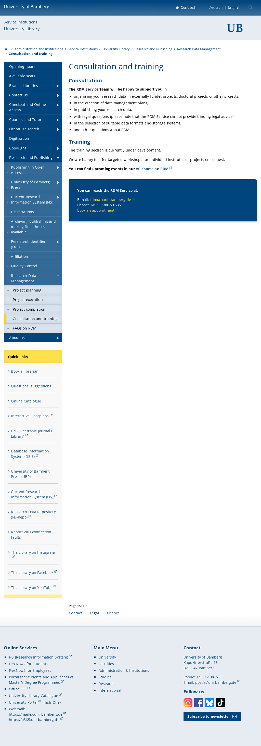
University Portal (23, 702)
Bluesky (209, 702)
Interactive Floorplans (30, 415)
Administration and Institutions (39, 49)
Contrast (187, 7)
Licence (113, 613)
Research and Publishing (153, 49)
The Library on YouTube (32, 587)
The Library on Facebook (32, 572)
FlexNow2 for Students (28, 663)
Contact (75, 613)
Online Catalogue (26, 401)
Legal (94, 613)
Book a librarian (24, 371)
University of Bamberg (26, 6)
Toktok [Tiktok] (220, 702)
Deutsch (215, 7)
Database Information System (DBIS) (30, 454)
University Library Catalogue (33, 695)
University (107, 657)
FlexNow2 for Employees (30, 670)
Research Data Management (199, 49)
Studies (105, 677)
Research (107, 683)
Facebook (198, 702)
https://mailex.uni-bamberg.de (35, 714)
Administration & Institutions (124, 670)
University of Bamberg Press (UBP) (30, 474)
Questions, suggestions (31, 386)
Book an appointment (96, 210)
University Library (22, 29)
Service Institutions (20, 22)
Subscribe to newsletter (208, 716)
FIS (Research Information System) (38, 657)
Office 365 (18, 689)
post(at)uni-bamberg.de (216, 682)
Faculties (106, 663)
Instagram (188, 702)
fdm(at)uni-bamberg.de (110, 199)
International (110, 690)
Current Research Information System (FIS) (32, 494)
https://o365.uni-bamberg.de (34, 719)
